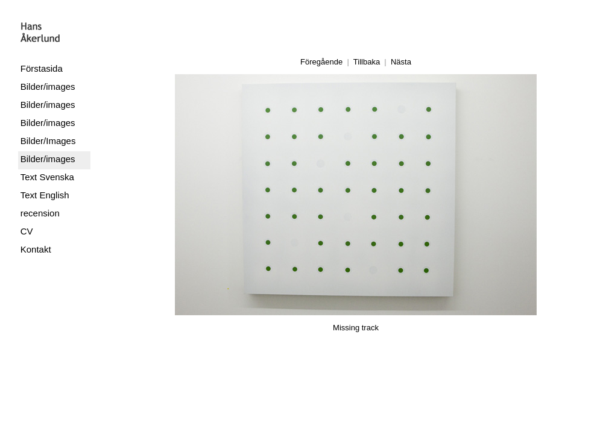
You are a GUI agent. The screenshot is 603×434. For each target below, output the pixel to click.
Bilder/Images (48, 141)
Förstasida (42, 68)
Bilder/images (48, 86)
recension (40, 213)
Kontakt (36, 249)
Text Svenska (47, 177)
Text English (45, 195)
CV (27, 231)
